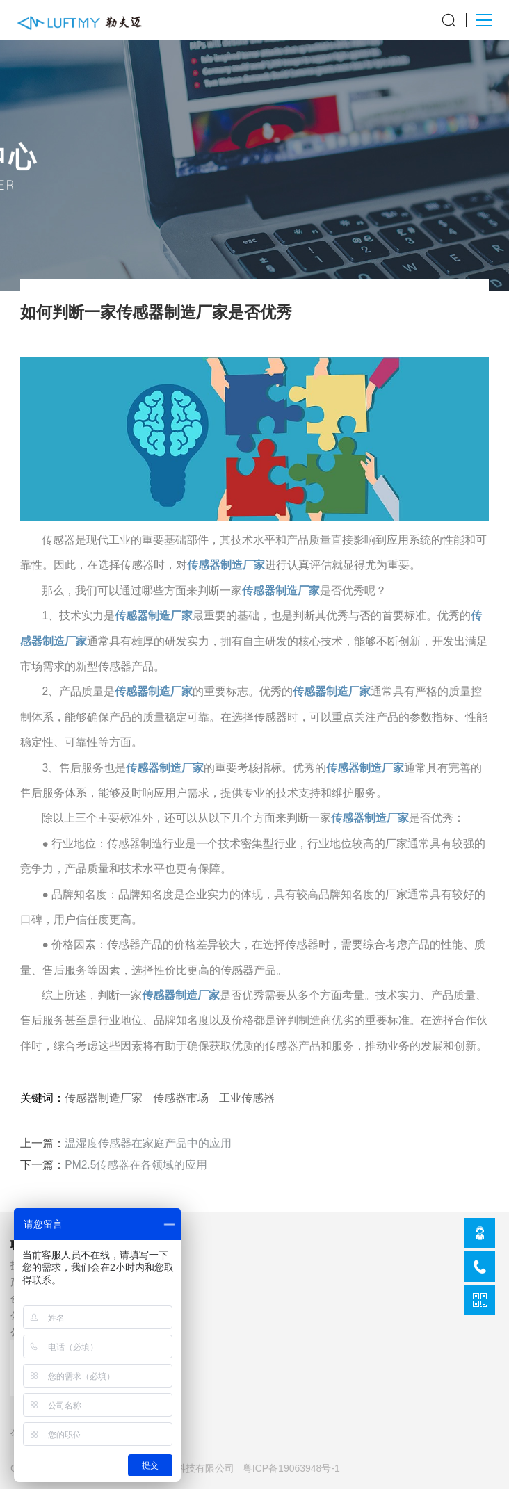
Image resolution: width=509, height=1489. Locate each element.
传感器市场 (181, 1097)
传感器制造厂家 (226, 565)
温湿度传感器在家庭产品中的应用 (148, 1143)
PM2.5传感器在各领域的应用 (136, 1165)
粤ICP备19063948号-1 (291, 1468)
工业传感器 (247, 1097)
